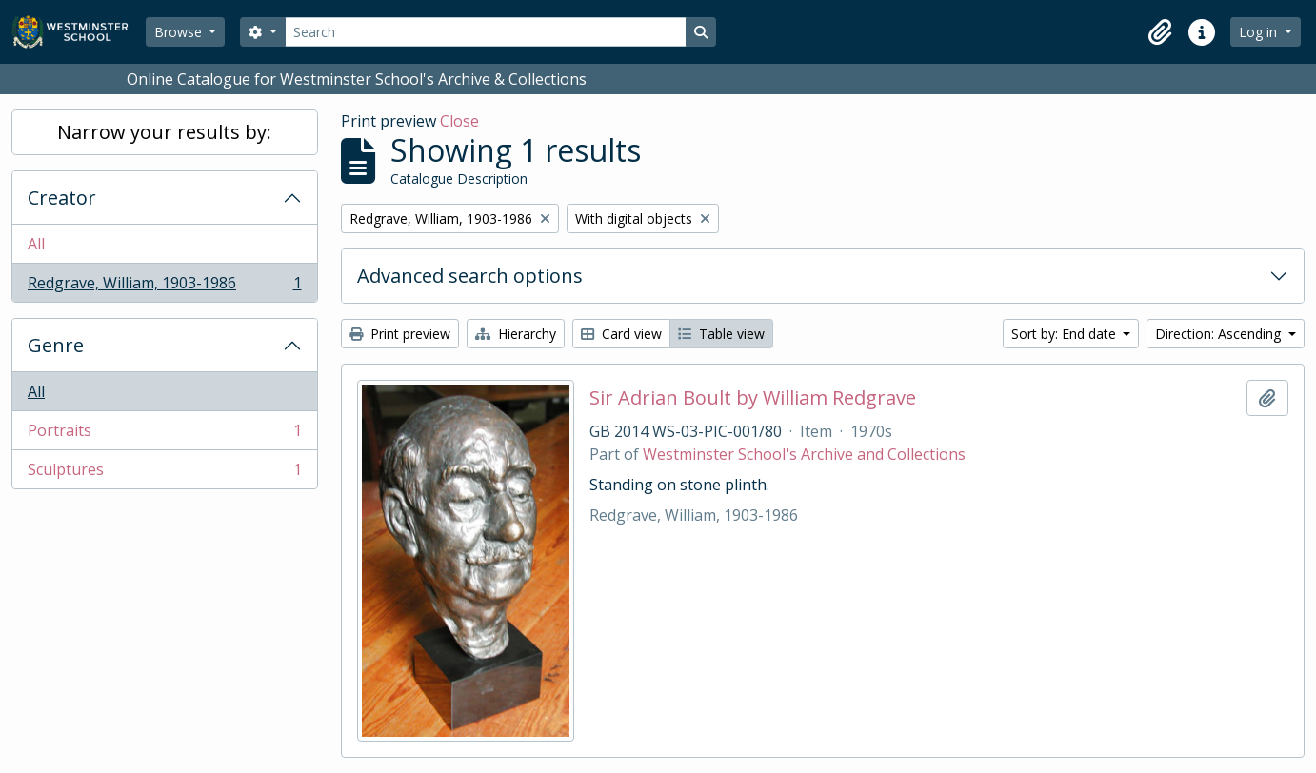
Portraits (164, 434)
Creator (62, 197)
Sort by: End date (1065, 334)
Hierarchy (515, 334)
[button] (1160, 32)
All (36, 243)
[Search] (486, 32)
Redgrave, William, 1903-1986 (164, 286)
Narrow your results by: (164, 132)
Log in (1260, 32)
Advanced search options (470, 275)
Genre (56, 345)
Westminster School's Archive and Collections (804, 454)
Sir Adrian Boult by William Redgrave (752, 397)
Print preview (399, 334)
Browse (180, 32)
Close (459, 120)
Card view (621, 334)
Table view (721, 334)
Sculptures (164, 473)
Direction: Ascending (1220, 334)
